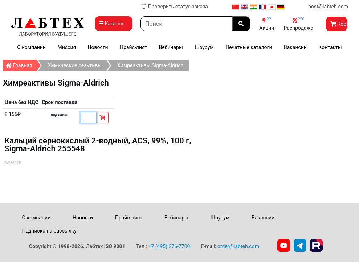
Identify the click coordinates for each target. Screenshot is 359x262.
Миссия (66, 47)
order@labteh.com (238, 246)
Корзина (338, 24)
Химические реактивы (75, 65)
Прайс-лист (133, 47)
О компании (31, 47)
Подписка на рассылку (49, 231)
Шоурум (204, 47)
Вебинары (171, 47)
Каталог (113, 24)
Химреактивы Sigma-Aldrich (150, 65)
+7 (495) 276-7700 (169, 246)
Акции (266, 24)
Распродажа (298, 24)
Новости (98, 47)
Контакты (330, 47)
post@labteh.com (328, 6)
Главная (21, 64)
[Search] (186, 23)
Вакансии (295, 47)
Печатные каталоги (248, 47)
